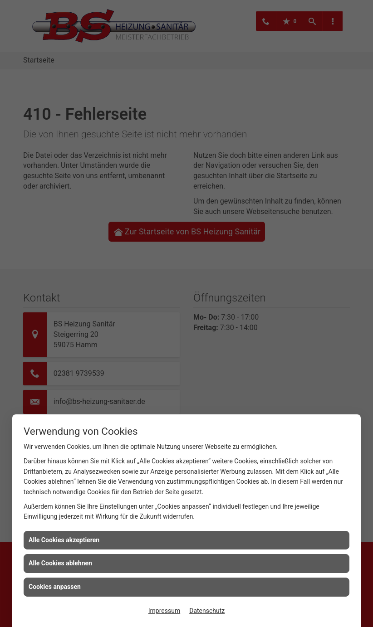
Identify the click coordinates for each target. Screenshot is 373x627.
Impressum (164, 610)
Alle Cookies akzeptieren (64, 540)
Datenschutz (207, 610)
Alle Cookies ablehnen (60, 563)
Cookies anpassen (55, 586)
